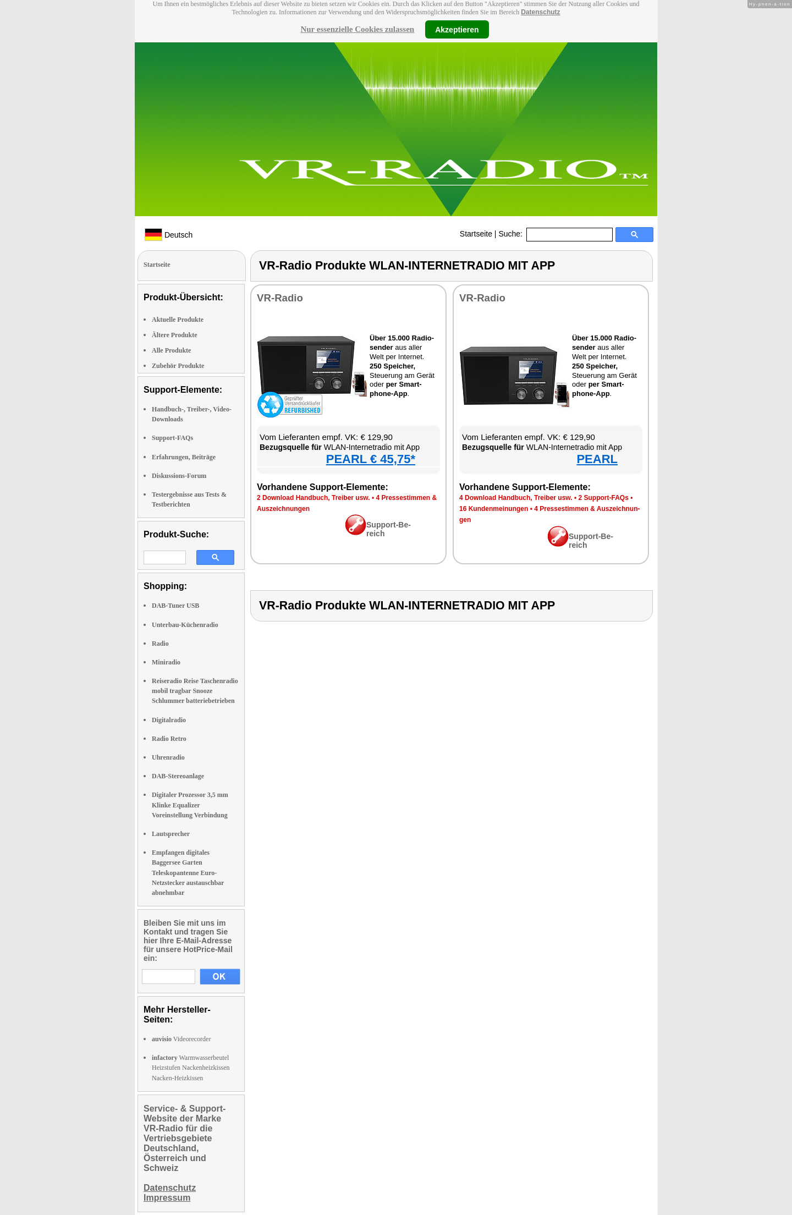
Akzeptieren (457, 29)
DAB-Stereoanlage (178, 776)
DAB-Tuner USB (175, 605)
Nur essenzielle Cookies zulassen (357, 29)
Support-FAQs (172, 438)
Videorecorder (181, 1039)
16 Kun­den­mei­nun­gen (493, 509)
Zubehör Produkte (178, 366)
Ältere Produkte (174, 335)
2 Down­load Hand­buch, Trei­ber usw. (313, 498)
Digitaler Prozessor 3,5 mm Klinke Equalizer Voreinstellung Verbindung (190, 804)
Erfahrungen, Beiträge (184, 457)
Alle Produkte (171, 350)
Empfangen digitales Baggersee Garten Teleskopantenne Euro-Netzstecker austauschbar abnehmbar (188, 873)
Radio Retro (169, 739)
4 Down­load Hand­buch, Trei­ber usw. (516, 498)
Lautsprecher (171, 834)
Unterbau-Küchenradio (185, 625)
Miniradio (166, 662)
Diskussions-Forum (179, 476)
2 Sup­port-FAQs (603, 498)
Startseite (476, 233)
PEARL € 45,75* (370, 459)
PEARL (597, 459)
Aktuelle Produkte (178, 319)
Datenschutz (540, 12)
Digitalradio (169, 720)
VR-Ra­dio (280, 298)
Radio (160, 643)
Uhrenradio (168, 757)
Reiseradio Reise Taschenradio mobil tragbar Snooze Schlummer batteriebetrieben (195, 691)
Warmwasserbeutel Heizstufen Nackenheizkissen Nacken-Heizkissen (191, 1067)
